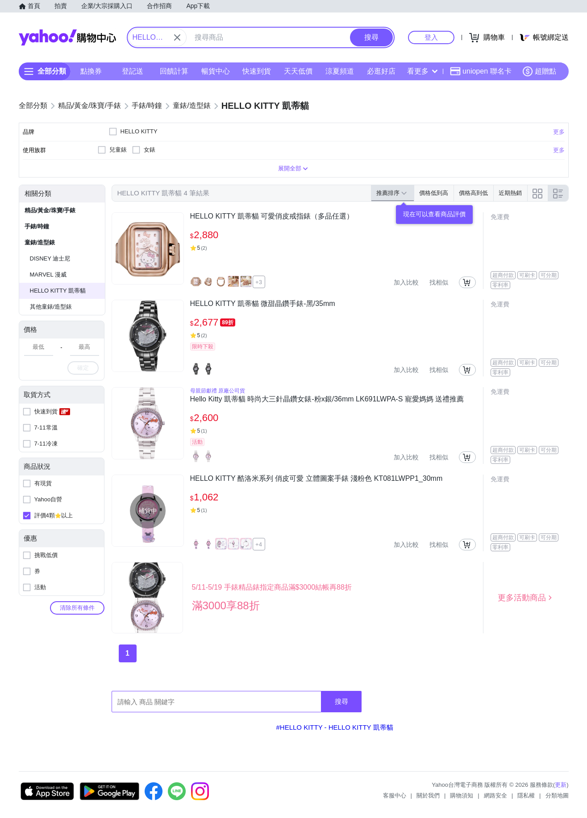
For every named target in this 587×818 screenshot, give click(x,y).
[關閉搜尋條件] (177, 37)
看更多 (422, 71)
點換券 (91, 71)
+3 (258, 282)
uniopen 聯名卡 (480, 71)
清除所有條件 (77, 607)
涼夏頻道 (339, 71)
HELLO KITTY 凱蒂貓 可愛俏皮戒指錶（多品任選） (272, 216)
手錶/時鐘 (37, 226)
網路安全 (495, 795)
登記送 (132, 71)
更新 (560, 784)
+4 (258, 544)
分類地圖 (557, 795)
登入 (431, 37)
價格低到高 (433, 193)
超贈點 (539, 71)
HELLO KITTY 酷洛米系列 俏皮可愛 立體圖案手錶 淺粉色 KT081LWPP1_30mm (316, 478)
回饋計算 (173, 71)
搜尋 (341, 701)
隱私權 (526, 795)
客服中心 (394, 795)
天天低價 (298, 71)
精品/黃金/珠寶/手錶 (50, 210)
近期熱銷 (510, 193)
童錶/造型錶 (40, 242)
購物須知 (461, 795)
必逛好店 (380, 71)
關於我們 (428, 795)
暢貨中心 (215, 71)
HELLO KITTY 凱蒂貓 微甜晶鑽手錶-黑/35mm (262, 303)
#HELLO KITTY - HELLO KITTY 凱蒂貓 (334, 727)
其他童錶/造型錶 (51, 306)
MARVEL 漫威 (48, 274)
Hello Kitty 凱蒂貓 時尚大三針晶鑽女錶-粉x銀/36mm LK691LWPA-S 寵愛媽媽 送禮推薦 (327, 399)
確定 (83, 367)
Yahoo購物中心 (67, 37)
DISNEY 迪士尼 (50, 258)
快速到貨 (256, 71)
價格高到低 (473, 193)
